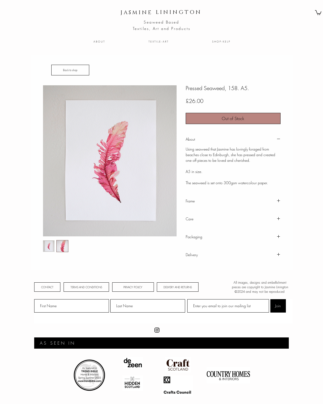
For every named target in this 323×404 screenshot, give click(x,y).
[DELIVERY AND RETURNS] (178, 287)
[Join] (278, 306)
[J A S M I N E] (136, 12)
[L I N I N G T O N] (178, 12)
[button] (318, 12)
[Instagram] (157, 330)
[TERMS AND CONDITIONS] (86, 287)
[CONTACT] (47, 287)
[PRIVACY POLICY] (133, 287)
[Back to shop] (70, 70)
